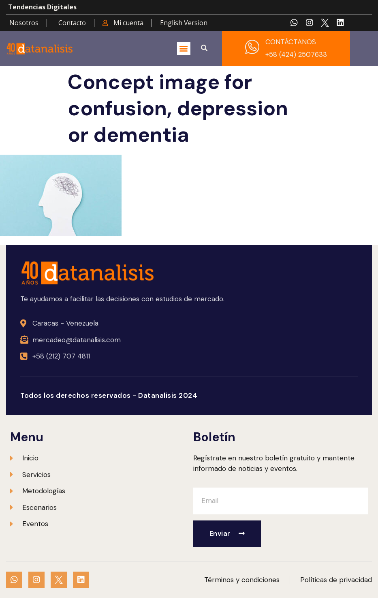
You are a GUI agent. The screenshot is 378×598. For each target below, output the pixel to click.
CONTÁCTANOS (290, 41)
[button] (183, 48)
